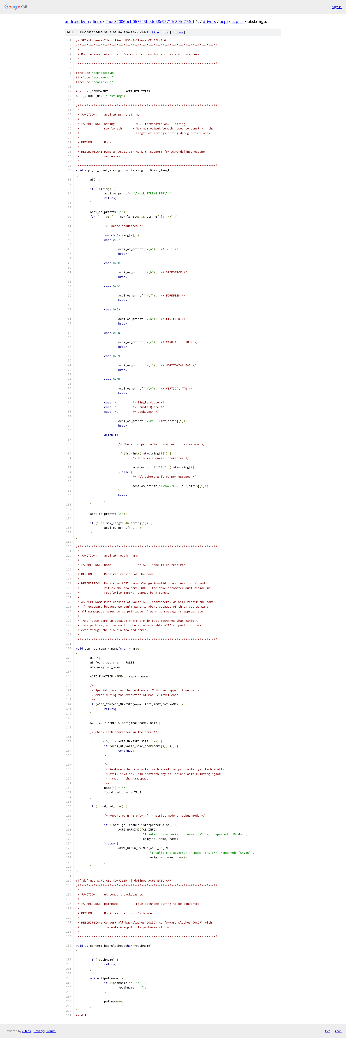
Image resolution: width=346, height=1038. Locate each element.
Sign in (337, 7)
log (166, 32)
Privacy (39, 1031)
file (155, 32)
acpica (237, 21)
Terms (51, 1031)
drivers (209, 21)
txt (327, 1031)
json (338, 1031)
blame (179, 32)
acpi (224, 21)
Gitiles (26, 1031)
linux (97, 21)
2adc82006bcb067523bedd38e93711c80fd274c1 (149, 21)
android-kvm (77, 21)
